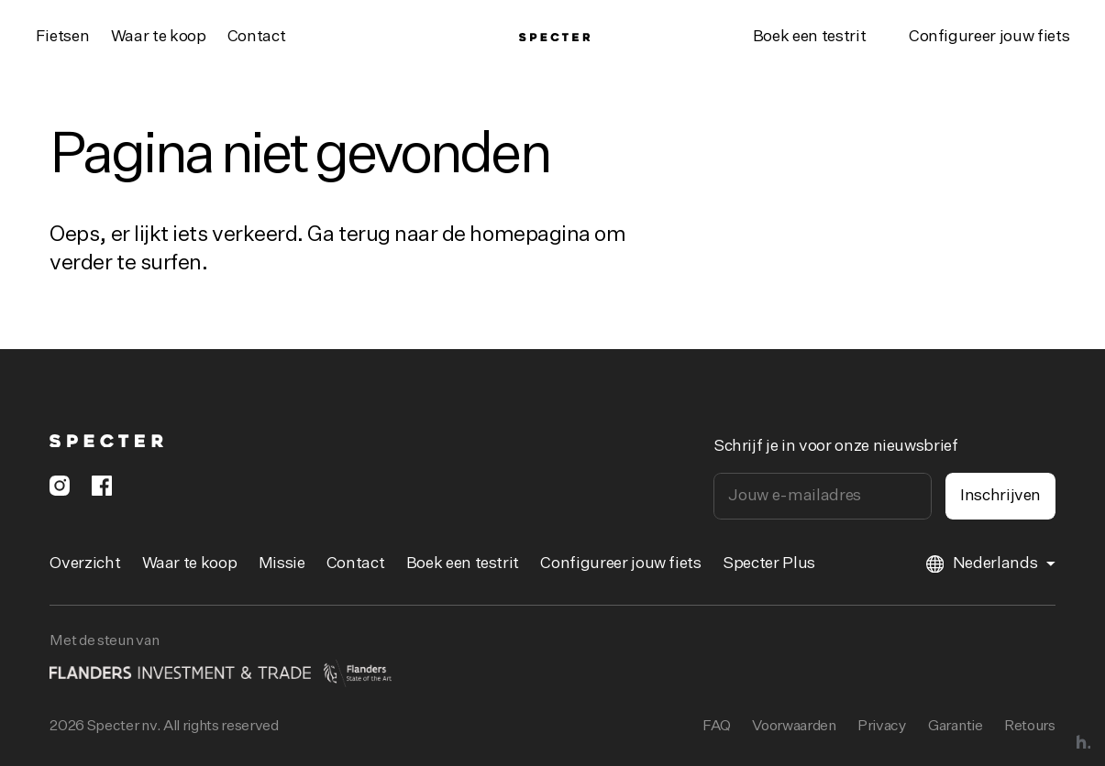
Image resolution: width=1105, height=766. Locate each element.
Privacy (882, 726)
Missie (282, 563)
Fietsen (63, 36)
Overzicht (85, 563)
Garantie (955, 726)
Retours (1029, 726)
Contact (256, 36)
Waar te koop (158, 36)
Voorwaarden (793, 726)
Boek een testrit (809, 36)
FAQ (716, 726)
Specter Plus (769, 563)
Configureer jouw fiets (620, 563)
